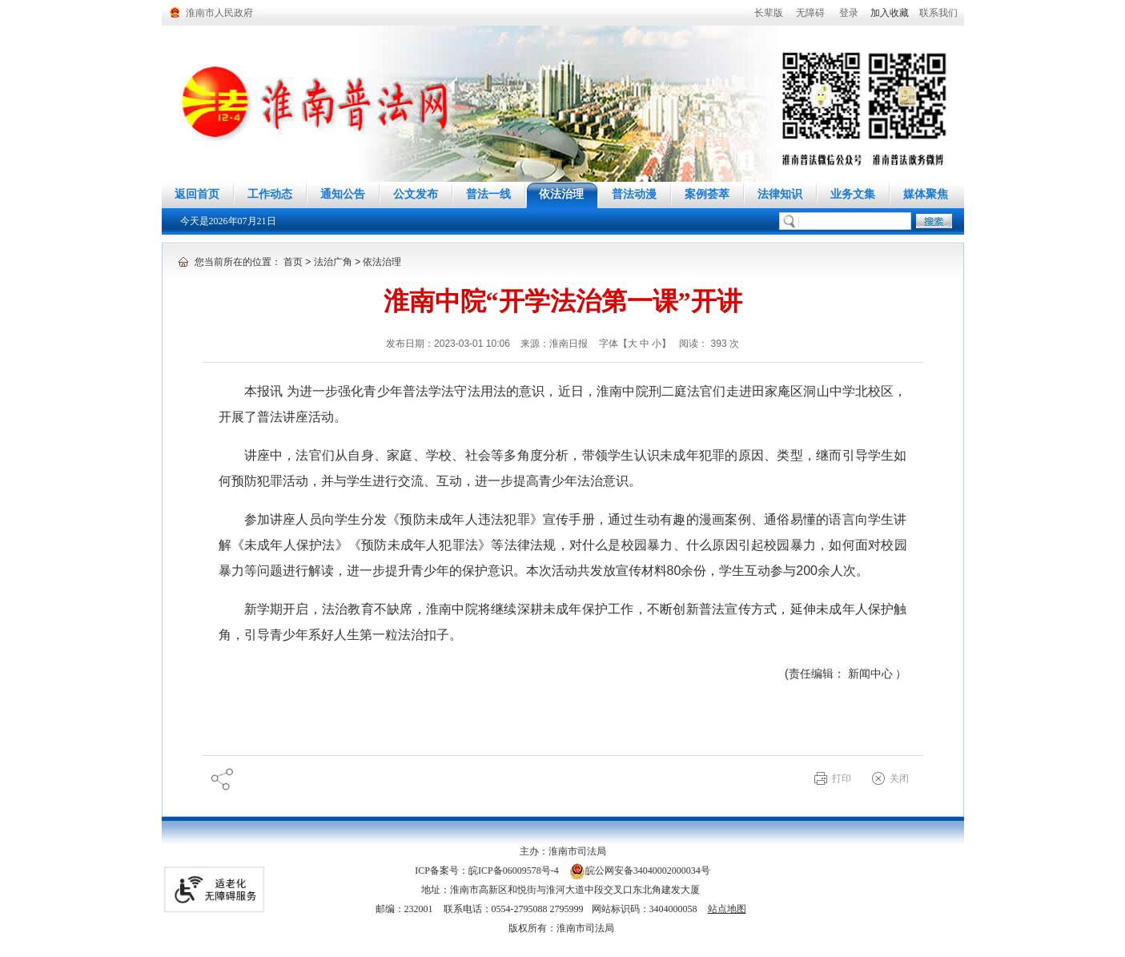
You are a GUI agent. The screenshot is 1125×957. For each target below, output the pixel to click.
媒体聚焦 (925, 194)
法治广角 (333, 261)
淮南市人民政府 (219, 12)
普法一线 (488, 194)
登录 (848, 12)
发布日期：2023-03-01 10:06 (449, 343)
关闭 (899, 778)
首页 (293, 261)
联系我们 (938, 12)
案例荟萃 (707, 194)
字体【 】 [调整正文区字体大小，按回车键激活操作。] (635, 343)
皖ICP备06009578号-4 (513, 870)
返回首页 (197, 194)
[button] (769, 12)
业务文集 (852, 194)
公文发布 (415, 194)
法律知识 (779, 194)
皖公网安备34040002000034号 (639, 870)
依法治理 (561, 194)
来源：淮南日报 (555, 343)
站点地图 (727, 909)
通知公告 (342, 194)
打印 (841, 778)
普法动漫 (634, 194)
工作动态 (269, 194)
